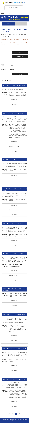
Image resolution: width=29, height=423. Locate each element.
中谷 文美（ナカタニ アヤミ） (12, 85)
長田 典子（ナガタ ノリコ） (11, 113)
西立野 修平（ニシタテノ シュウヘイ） (14, 188)
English (21, 24)
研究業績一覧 (14, 99)
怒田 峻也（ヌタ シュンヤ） (11, 223)
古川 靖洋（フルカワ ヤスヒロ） (13, 379)
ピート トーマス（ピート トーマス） (14, 288)
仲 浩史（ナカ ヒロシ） (10, 160)
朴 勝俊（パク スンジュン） (11, 253)
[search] (13, 7)
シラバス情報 (14, 104)
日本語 (8, 24)
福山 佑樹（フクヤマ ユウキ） (12, 314)
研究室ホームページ (14, 146)
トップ (2, 13)
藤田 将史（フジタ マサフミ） (12, 349)
